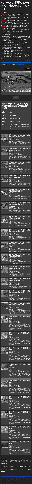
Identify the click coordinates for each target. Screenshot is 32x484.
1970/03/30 (13, 115)
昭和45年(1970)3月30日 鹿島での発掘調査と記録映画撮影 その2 (19, 230)
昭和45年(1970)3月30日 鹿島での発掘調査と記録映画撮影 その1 (19, 135)
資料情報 (12, 64)
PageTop (29, 474)
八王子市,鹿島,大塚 (15, 118)
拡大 (16, 97)
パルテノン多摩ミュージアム (24, 477)
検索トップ (4, 64)
